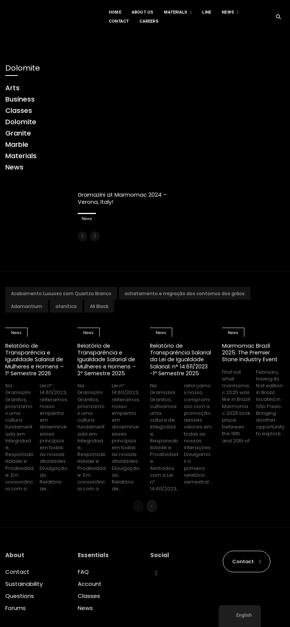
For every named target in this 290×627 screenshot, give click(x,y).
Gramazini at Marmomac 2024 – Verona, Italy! (123, 198)
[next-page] (152, 505)
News (87, 218)
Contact (17, 571)
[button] (278, 16)
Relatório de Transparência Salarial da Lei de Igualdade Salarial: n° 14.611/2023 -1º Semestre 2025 (181, 358)
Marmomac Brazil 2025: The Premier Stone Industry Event (251, 352)
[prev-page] (82, 236)
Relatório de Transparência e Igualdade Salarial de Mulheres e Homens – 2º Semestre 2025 (107, 358)
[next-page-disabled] (94, 236)
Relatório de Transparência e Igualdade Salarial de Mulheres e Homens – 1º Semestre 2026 (35, 358)
